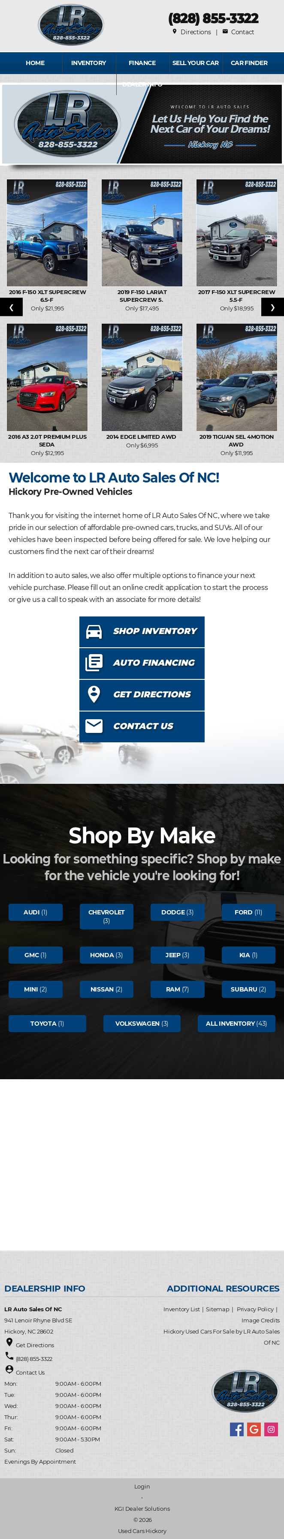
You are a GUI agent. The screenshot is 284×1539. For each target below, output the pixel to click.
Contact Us (30, 1372)
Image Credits (261, 1320)
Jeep (173, 955)
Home (35, 63)
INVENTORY (88, 63)
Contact (238, 32)
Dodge (173, 912)
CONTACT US (142, 726)
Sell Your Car (195, 63)
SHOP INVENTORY (154, 631)
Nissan (102, 989)
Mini (31, 989)
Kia (244, 955)
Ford (244, 912)
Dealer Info (142, 84)
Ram (173, 989)
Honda (102, 955)
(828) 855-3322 (213, 18)
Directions (191, 32)
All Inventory (230, 1023)
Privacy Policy (255, 1309)
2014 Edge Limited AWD (142, 436)
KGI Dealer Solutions (142, 1508)
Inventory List (181, 1309)
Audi (32, 912)
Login (142, 1486)
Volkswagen (137, 1023)
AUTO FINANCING (153, 663)
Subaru (244, 989)
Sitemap (217, 1309)
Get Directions (35, 1345)
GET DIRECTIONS (151, 694)
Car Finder (249, 63)
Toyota (43, 1023)
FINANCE (142, 63)
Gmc (31, 955)
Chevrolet (106, 912)
